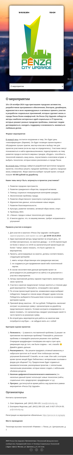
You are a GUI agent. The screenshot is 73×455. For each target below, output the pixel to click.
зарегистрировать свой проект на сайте (26, 236)
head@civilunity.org (49, 403)
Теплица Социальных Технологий (46, 444)
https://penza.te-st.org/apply (54, 415)
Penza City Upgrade (17, 441)
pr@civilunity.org (16, 409)
